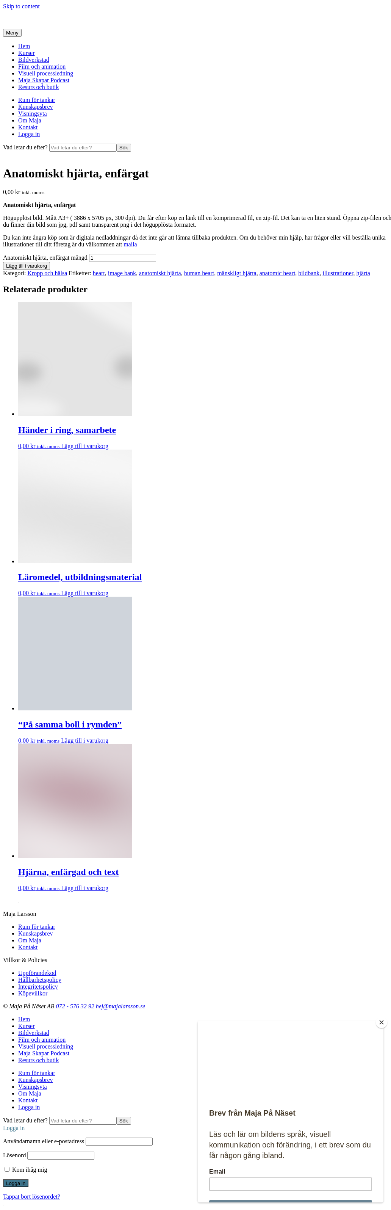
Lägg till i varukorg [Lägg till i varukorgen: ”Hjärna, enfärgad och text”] (84, 888)
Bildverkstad (33, 59)
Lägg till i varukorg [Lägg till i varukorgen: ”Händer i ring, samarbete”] (84, 446)
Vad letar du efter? (26, 147)
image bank (122, 273)
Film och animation (42, 66)
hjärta (363, 273)
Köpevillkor (32, 993)
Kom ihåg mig (26, 1169)
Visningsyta (32, 113)
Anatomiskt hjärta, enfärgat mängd (45, 257)
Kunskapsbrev (35, 106)
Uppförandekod (37, 973)
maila (130, 244)
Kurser (26, 53)
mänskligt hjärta (236, 273)
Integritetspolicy (38, 986)
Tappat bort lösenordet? (31, 1196)
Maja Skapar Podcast (43, 80)
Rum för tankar (36, 100)
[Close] (381, 1022)
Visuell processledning (45, 73)
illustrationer (337, 273)
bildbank (308, 273)
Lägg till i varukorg (26, 266)
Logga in (29, 134)
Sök (123, 147)
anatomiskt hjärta (160, 273)
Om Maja (29, 120)
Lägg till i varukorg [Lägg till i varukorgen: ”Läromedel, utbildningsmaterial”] (84, 593)
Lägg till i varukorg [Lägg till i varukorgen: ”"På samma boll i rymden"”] (84, 740)
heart (99, 273)
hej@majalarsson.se (120, 1006)
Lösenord (14, 1155)
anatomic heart (278, 273)
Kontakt (28, 127)
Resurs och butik (38, 87)
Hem (24, 46)
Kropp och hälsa (47, 273)
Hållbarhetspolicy (39, 979)
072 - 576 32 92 (75, 1006)
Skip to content (21, 6)
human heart (199, 273)
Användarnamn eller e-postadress (43, 1141)
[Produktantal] (122, 258)
